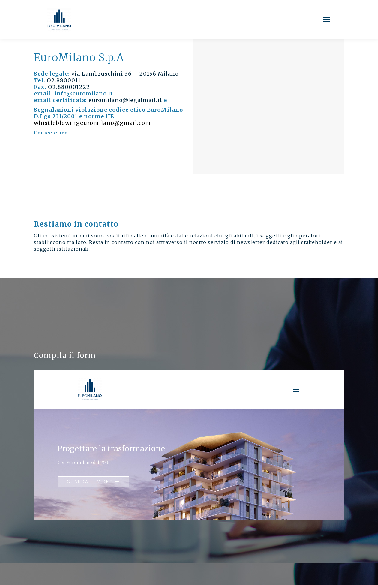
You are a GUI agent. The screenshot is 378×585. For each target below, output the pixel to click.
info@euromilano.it (84, 93)
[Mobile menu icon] (327, 19)
